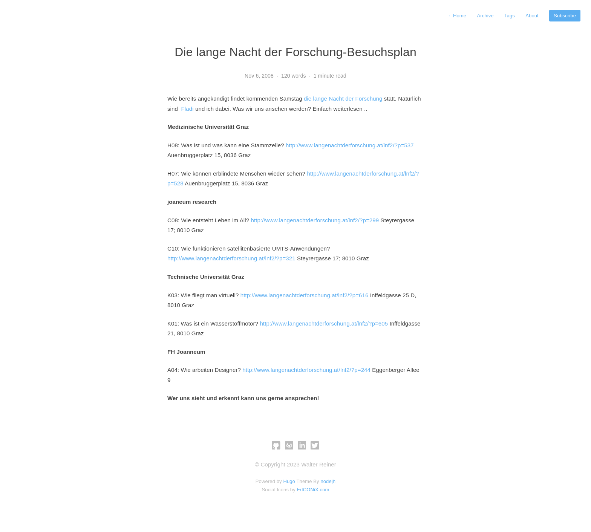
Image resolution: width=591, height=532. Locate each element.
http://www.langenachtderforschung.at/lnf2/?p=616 (304, 295)
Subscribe (565, 15)
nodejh (327, 481)
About (532, 15)
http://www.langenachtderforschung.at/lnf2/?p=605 (324, 323)
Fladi (187, 108)
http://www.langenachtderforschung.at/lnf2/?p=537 (350, 145)
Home (457, 15)
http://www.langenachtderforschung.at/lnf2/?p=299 (315, 220)
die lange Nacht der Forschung (343, 98)
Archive (485, 15)
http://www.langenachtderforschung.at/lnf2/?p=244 (306, 370)
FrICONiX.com (313, 489)
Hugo (289, 481)
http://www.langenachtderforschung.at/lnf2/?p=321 (231, 258)
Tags (509, 15)
